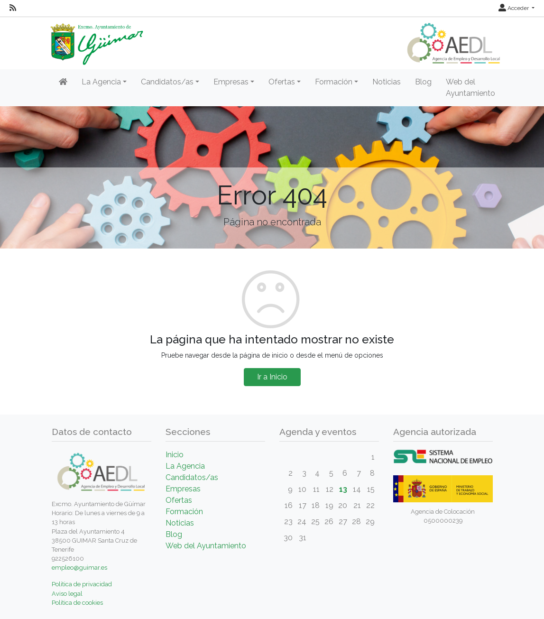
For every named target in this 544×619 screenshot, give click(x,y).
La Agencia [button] (101, 81)
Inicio (175, 454)
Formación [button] (333, 81)
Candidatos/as (192, 477)
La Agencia (185, 466)
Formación (184, 511)
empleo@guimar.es (79, 567)
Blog (423, 81)
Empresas (183, 488)
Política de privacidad (82, 584)
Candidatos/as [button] (167, 81)
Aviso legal (67, 593)
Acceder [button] (514, 8)
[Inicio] (63, 82)
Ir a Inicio (272, 376)
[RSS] (12, 8)
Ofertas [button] (281, 81)
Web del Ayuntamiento (470, 87)
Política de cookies (77, 602)
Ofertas (179, 500)
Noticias (386, 81)
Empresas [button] (231, 81)
